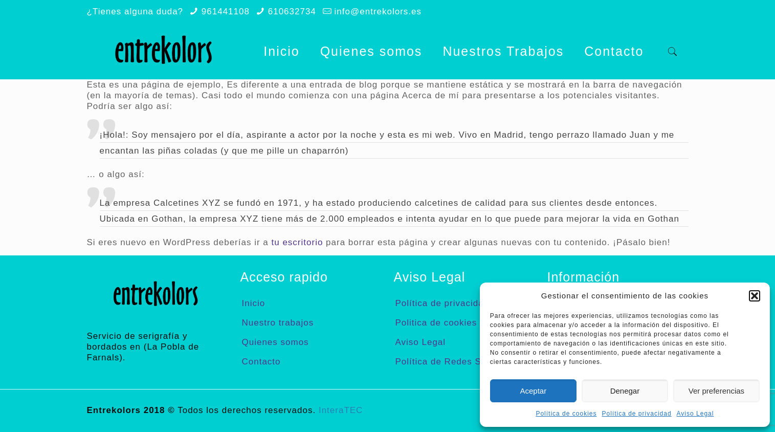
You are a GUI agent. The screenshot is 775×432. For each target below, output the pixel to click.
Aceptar (533, 390)
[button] (754, 296)
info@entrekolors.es (378, 11)
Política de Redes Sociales (453, 361)
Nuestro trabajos (278, 323)
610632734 (292, 11)
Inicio (253, 303)
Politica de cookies (436, 323)
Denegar (625, 390)
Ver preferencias (716, 390)
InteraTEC (341, 410)
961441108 (226, 11)
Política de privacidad (637, 413)
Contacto (261, 361)
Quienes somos (275, 342)
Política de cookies (566, 413)
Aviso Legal (695, 413)
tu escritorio (297, 242)
